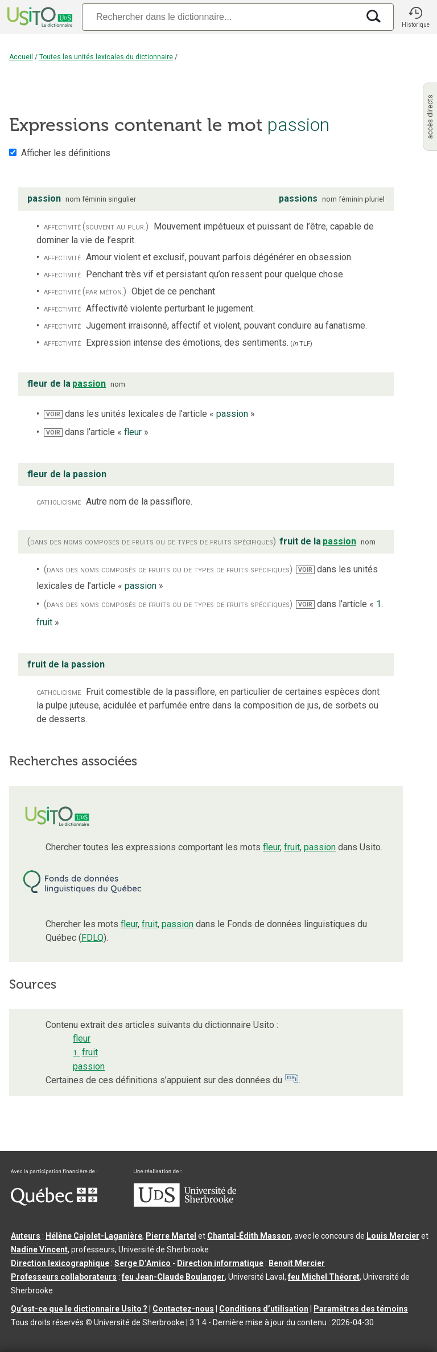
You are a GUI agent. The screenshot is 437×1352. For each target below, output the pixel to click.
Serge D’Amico (142, 1263)
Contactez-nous (183, 1308)
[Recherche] (220, 17)
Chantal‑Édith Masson (249, 1235)
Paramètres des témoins (361, 1308)
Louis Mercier (392, 1235)
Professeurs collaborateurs (64, 1276)
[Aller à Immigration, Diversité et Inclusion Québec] (54, 1202)
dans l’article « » (96, 432)
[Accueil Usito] (38, 17)
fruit (292, 847)
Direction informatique (220, 1263)
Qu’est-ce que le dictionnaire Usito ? (79, 1308)
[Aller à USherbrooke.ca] (185, 1203)
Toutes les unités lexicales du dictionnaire (106, 57)
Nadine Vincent (39, 1249)
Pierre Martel (171, 1235)
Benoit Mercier (297, 1263)
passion (320, 847)
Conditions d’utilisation (263, 1308)
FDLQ (92, 937)
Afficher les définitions (65, 153)
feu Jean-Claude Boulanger (173, 1276)
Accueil (21, 57)
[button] (415, 17)
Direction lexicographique (60, 1263)
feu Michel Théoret (324, 1276)
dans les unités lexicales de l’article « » (149, 413)
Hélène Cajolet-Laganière (94, 1235)
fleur (271, 847)
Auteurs (25, 1235)
